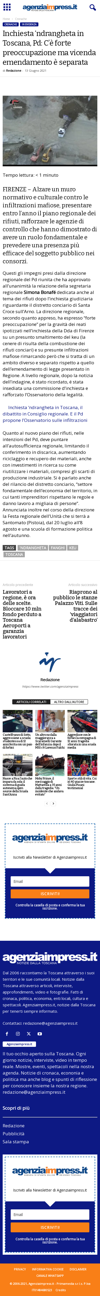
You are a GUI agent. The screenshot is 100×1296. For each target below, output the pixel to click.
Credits (60, 1290)
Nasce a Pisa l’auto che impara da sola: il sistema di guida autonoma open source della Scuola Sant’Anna (17, 786)
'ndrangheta (32, 547)
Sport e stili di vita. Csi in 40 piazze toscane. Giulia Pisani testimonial (82, 783)
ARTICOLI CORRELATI (31, 702)
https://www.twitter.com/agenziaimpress (50, 686)
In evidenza (29, 24)
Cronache (11, 24)
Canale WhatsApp (50, 1276)
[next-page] (53, 803)
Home (6, 19)
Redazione (13, 70)
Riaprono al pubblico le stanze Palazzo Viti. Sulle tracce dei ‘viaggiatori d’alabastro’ (75, 606)
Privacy (20, 1269)
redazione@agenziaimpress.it (50, 1023)
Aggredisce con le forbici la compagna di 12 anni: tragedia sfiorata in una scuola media (81, 741)
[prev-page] (47, 803)
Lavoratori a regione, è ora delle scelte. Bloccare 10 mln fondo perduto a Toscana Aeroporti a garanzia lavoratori (22, 614)
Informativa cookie (47, 1269)
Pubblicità (14, 1134)
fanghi (58, 547)
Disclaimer (78, 1269)
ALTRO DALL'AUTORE (69, 702)
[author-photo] (50, 662)
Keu (72, 547)
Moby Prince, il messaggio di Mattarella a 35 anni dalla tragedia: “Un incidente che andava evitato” (49, 786)
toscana (14, 554)
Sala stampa (16, 1141)
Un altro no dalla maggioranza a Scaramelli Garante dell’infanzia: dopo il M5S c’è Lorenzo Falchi (50, 741)
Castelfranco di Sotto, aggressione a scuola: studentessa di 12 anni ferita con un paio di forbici (17, 741)
